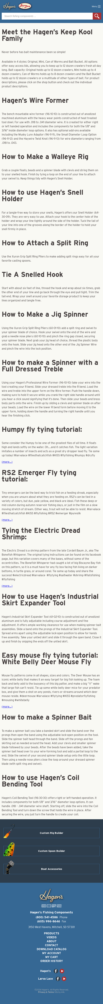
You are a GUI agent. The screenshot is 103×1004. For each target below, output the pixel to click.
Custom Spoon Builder (51, 851)
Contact (51, 945)
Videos (52, 937)
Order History (51, 961)
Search (97, 16)
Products (51, 933)
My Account (51, 953)
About (51, 941)
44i (62, 992)
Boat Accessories (51, 869)
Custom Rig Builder (51, 833)
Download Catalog (51, 949)
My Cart (51, 957)
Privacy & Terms (46, 992)
